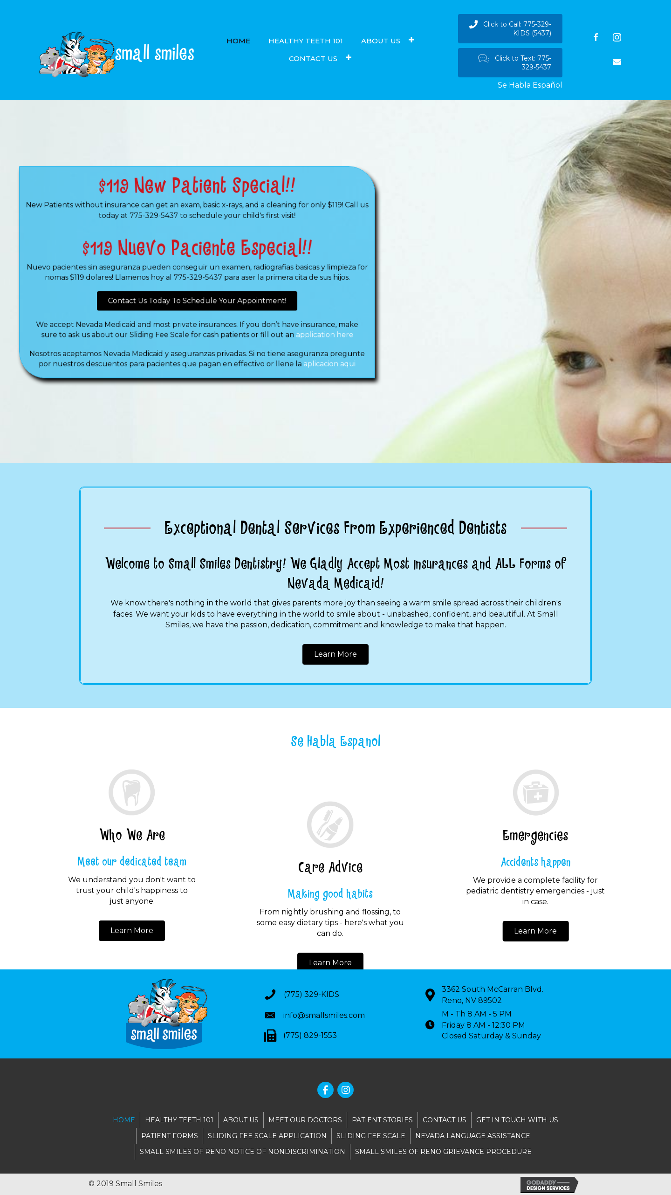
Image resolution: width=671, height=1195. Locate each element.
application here (301, 323)
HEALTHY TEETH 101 (179, 1120)
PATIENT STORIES (382, 1120)
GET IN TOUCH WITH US (517, 1120)
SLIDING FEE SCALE (370, 1136)
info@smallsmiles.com (324, 1015)
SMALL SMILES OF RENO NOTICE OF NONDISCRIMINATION (242, 1151)
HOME (124, 1120)
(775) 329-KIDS (311, 994)
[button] (510, 28)
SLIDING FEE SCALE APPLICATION (267, 1136)
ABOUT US (241, 1120)
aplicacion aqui (306, 347)
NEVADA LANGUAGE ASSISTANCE (472, 1136)
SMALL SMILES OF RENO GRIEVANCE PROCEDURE (443, 1151)
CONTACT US (444, 1120)
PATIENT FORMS (169, 1136)
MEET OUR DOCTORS (305, 1120)
